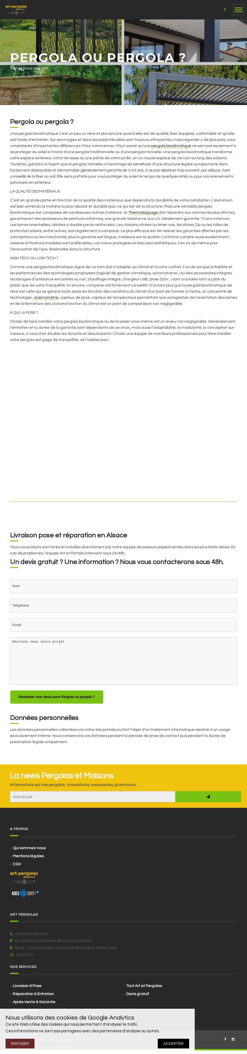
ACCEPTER (173, 1043)
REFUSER (20, 1043)
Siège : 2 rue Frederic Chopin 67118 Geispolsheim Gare (63, 948)
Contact (21, 955)
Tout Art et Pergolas (144, 986)
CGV (17, 864)
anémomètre (46, 298)
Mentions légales (28, 856)
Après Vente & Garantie (34, 1002)
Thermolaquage (143, 213)
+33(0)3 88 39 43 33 (29, 934)
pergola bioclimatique (171, 146)
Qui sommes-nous (29, 848)
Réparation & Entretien (33, 994)
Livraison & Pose (27, 986)
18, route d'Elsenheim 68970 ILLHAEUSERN (51, 941)
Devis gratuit (137, 994)
